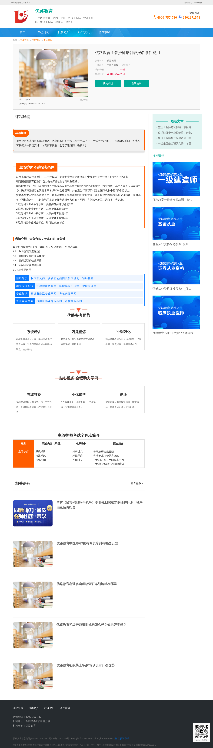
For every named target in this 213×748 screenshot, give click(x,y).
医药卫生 (36, 40)
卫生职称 (48, 40)
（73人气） (25, 99)
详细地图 (126, 65)
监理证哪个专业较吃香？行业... (175, 132)
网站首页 (188, 2)
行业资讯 (84, 32)
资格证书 (24, 40)
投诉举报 (84, 100)
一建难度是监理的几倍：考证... (175, 143)
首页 (22, 32)
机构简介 (63, 32)
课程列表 (43, 32)
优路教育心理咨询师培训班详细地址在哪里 (87, 584)
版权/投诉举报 (122, 738)
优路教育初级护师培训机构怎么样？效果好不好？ (91, 624)
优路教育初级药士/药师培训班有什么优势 (86, 665)
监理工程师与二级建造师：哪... (175, 138)
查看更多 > (137, 483)
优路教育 (111, 60)
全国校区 (104, 32)
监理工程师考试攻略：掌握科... (175, 127)
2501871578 (191, 17)
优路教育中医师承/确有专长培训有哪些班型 (87, 543)
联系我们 (198, 2)
